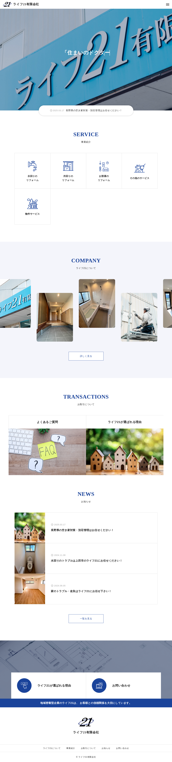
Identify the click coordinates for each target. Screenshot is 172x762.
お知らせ (106, 748)
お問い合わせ (122, 748)
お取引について (88, 748)
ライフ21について (52, 748)
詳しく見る (86, 356)
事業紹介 (70, 748)
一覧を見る (86, 618)
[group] (86, 110)
